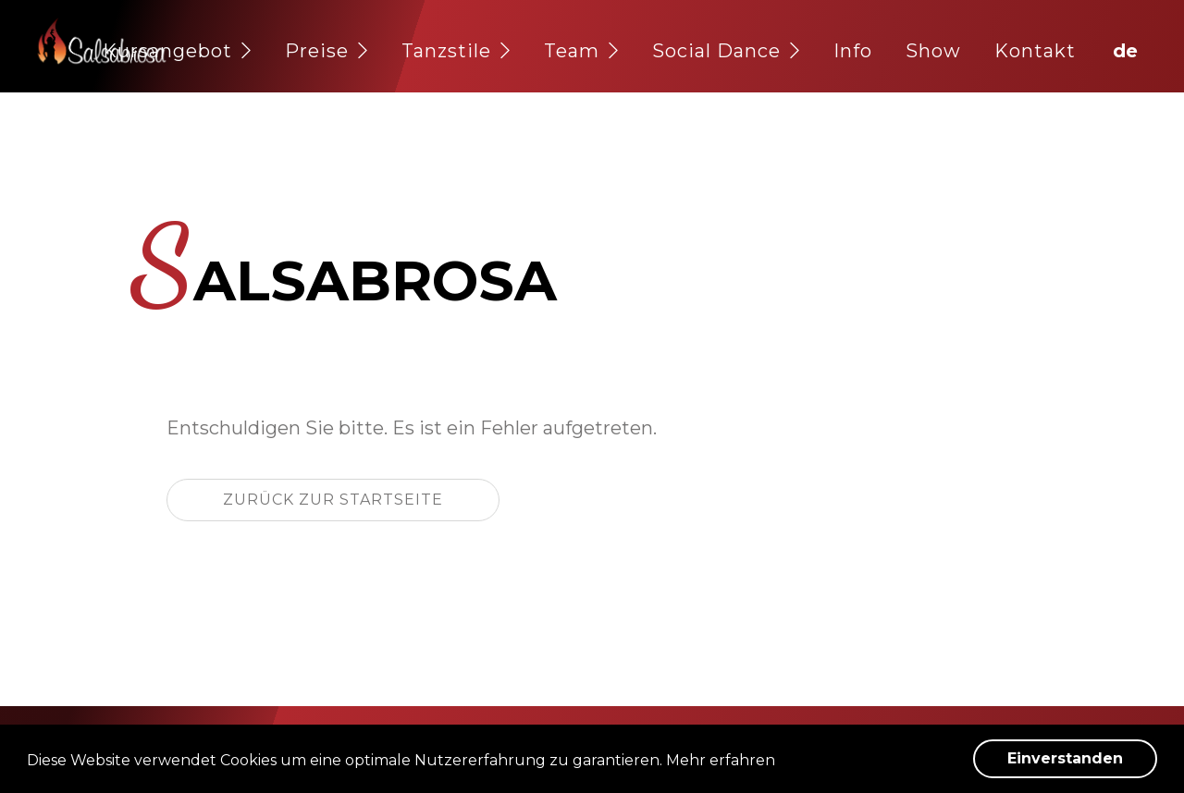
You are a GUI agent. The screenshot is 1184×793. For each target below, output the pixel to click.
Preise (326, 51)
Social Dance (726, 51)
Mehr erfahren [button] (720, 760)
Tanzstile (456, 51)
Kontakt (1035, 51)
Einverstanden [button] (1065, 758)
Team (581, 51)
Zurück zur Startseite (333, 499)
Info (852, 51)
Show (933, 51)
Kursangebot (177, 51)
